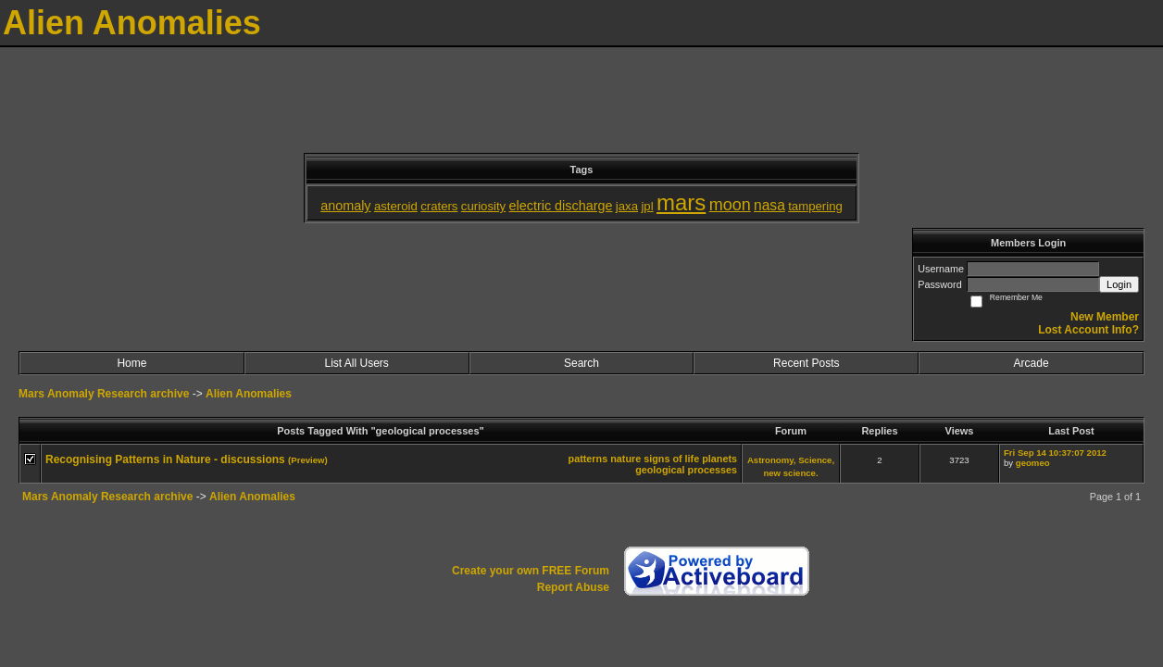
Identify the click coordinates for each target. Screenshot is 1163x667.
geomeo (1033, 463)
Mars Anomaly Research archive (104, 393)
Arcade (1031, 363)
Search (581, 363)
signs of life (671, 458)
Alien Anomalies (249, 393)
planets (719, 458)
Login (1119, 284)
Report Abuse (573, 587)
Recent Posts (806, 363)
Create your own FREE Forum (530, 570)
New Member (1104, 316)
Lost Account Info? (1088, 329)
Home (131, 363)
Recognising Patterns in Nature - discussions (165, 459)
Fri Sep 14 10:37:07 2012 (1055, 452)
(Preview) (308, 460)
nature (625, 458)
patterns (588, 458)
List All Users (357, 363)
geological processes (686, 469)
